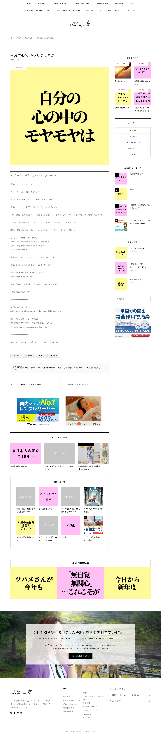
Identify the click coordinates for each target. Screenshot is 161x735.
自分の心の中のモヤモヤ (80, 368)
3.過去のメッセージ (132, 142)
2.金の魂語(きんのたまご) (71, 700)
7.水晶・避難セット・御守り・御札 (93, 698)
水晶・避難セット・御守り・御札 (37, 10)
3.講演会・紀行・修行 (70, 704)
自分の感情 (92, 368)
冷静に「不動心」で (36, 368)
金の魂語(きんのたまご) (60, 3)
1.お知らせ (133, 130)
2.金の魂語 (18, 366)
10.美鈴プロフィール (90, 710)
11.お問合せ (87, 714)
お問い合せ (131, 10)
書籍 (133, 3)
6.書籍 (85, 693)
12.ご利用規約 (87, 718)
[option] (33, 583)
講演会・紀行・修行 (83, 3)
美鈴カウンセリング (93, 10)
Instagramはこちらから (80, 656)
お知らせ (41, 3)
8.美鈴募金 (86, 703)
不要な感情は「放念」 (22, 368)
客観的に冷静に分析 (50, 368)
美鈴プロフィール (114, 10)
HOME (29, 3)
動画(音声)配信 (102, 3)
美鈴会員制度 (120, 3)
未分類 (132, 154)
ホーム (65, 693)
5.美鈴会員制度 (68, 711)
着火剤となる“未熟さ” (65, 368)
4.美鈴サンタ (133, 148)
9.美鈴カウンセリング (90, 707)
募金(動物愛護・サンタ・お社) (68, 10)
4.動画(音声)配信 (68, 708)
